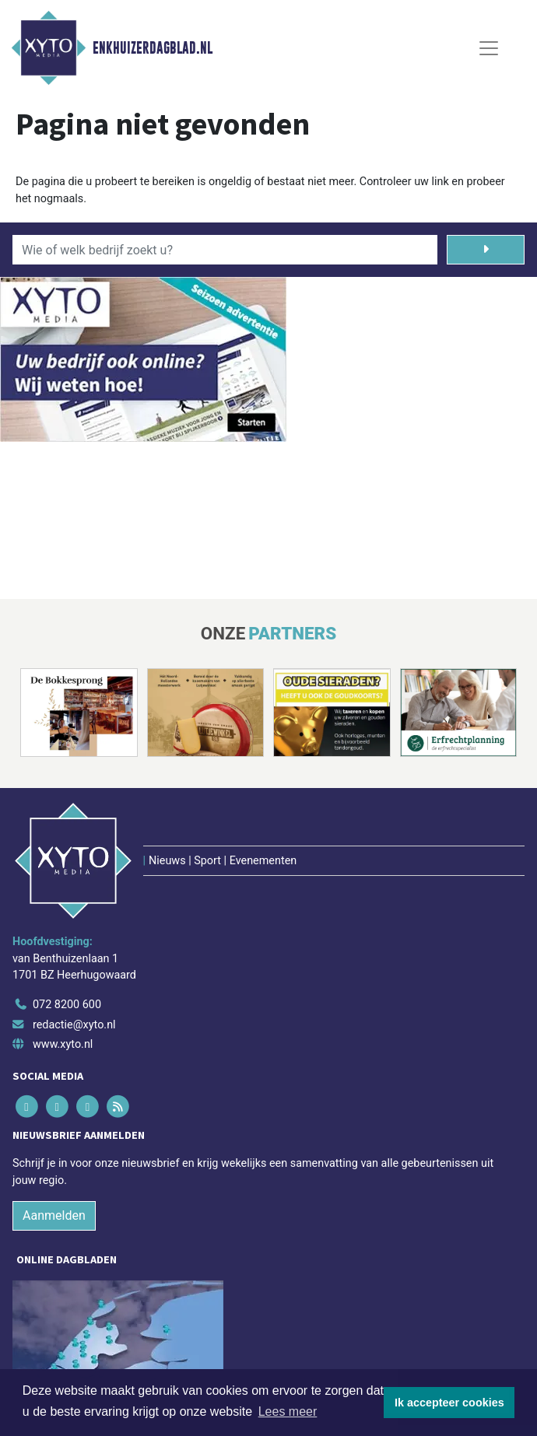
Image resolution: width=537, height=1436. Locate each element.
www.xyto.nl (63, 1044)
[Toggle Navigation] (488, 48)
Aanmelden (54, 1215)
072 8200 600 (67, 1004)
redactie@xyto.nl (74, 1024)
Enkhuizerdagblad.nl (152, 48)
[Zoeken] (486, 249)
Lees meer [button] (288, 1411)
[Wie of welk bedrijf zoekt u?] (224, 249)
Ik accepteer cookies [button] (449, 1402)
